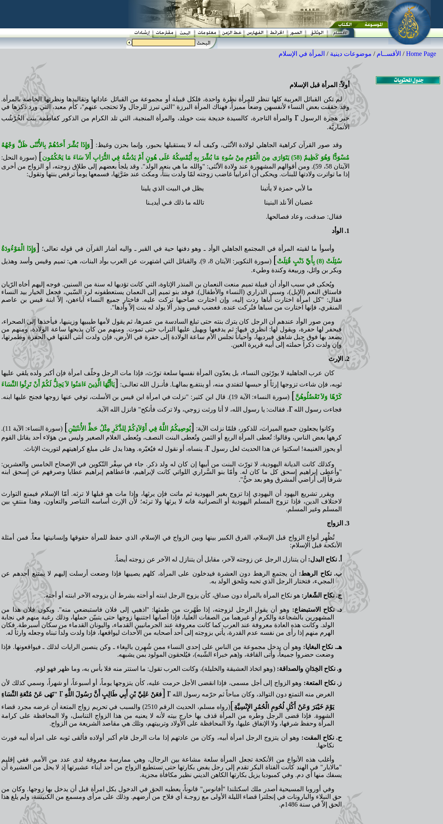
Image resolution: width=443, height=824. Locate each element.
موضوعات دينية (351, 53)
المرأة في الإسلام (302, 53)
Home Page (421, 53)
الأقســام (389, 53)
